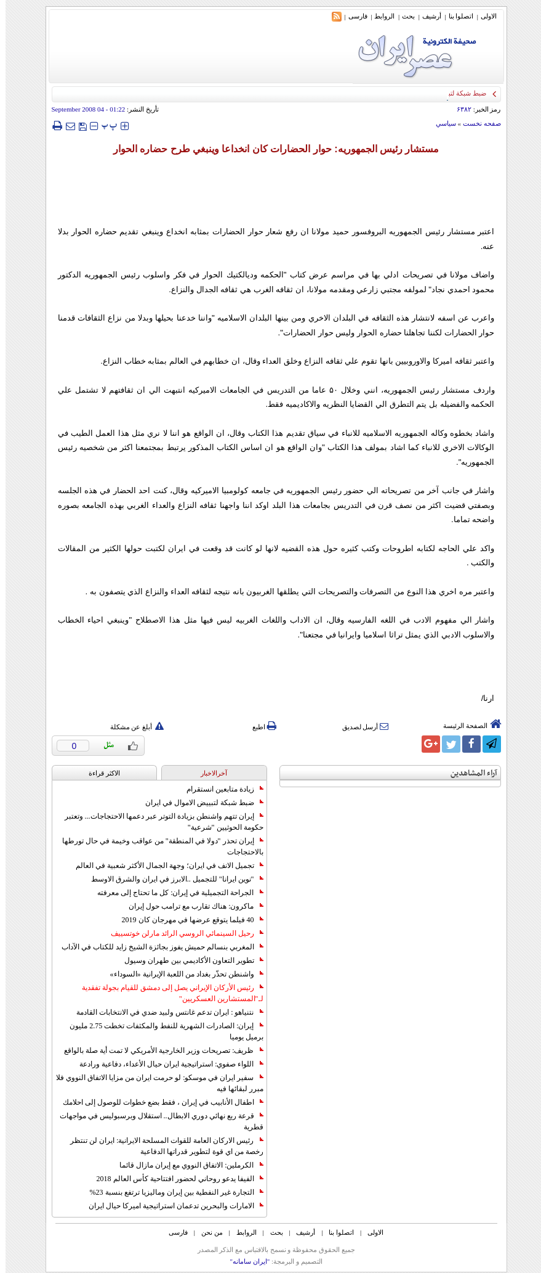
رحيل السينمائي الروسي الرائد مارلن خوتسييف (181, 933)
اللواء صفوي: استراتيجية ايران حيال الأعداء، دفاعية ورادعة (165, 1064)
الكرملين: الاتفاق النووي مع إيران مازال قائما (185, 1165)
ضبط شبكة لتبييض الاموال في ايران (199, 802)
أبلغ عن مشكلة (132, 727)
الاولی (483, 16)
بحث (402, 16)
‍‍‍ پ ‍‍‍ (104, 125)
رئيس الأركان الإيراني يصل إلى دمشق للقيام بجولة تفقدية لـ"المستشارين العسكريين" (167, 993)
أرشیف (426, 16)
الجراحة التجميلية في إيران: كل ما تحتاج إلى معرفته (174, 892)
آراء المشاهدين (468, 773)
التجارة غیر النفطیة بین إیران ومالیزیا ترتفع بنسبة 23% (171, 1192)
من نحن (206, 1232)
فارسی (352, 16)
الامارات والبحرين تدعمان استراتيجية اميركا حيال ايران (170, 1205)
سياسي (440, 123)
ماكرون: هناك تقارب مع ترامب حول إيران (190, 906)
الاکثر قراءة (98, 773)
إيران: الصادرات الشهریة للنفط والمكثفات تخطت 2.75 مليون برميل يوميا (160, 1031)
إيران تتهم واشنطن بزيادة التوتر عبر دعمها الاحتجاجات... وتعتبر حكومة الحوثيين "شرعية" (158, 822)
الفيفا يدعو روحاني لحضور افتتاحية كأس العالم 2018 (174, 1178)
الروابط (379, 16)
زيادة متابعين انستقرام (219, 789)
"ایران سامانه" (244, 1261)
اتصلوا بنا (455, 16)
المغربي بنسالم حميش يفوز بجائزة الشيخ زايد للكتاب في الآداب (157, 947)
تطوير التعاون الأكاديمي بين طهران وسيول (188, 960)
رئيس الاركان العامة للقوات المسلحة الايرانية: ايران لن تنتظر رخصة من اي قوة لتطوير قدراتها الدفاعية (161, 1146)
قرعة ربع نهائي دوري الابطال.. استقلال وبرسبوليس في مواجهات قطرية (156, 1121)
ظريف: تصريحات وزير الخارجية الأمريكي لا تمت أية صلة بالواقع (157, 1050)
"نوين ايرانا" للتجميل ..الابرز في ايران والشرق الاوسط (172, 879)
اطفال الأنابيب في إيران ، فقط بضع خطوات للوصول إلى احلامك (157, 1102)
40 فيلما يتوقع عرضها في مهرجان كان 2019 (187, 919)
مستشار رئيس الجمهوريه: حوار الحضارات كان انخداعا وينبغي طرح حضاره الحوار (271, 149)
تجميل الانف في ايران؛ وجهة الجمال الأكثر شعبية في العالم (164, 865)
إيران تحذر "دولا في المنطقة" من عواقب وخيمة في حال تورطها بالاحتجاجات (157, 846)
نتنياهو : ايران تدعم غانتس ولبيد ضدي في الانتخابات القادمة (164, 1012)
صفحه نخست (476, 123)
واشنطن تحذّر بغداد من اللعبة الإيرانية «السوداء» (181, 974)
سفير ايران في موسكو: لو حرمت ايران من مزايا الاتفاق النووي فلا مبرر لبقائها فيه (153, 1083)
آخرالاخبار (208, 773)
